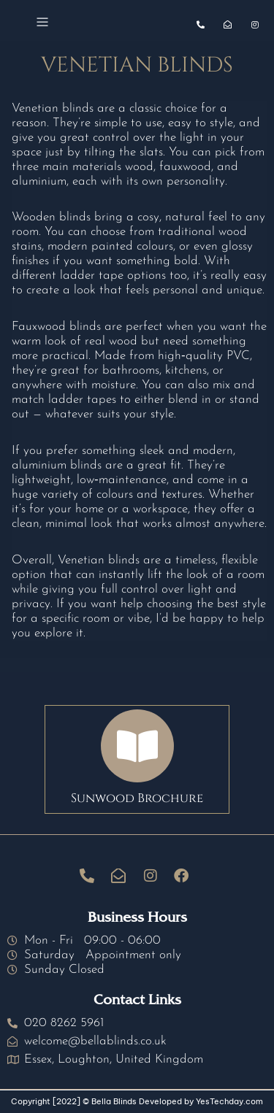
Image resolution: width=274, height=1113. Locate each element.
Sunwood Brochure (137, 798)
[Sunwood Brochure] (137, 745)
